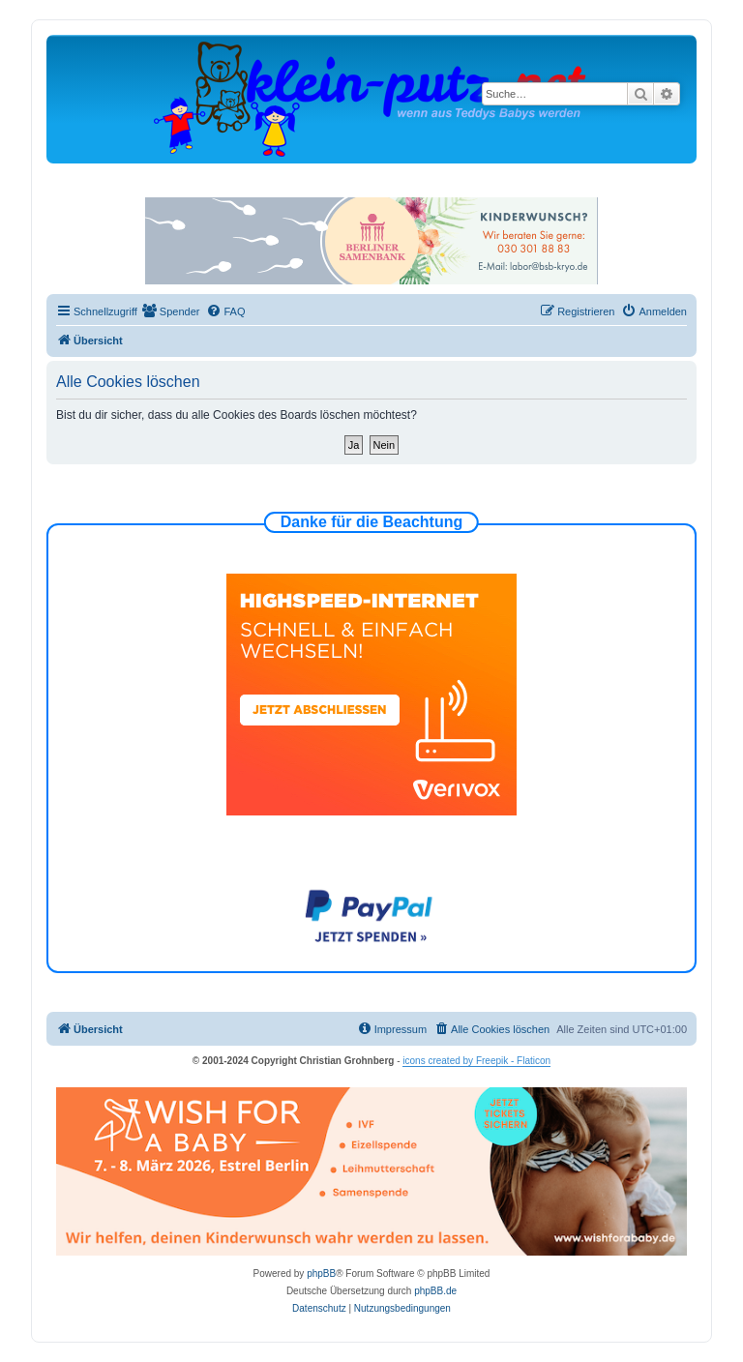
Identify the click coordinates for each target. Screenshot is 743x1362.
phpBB (321, 1273)
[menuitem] (171, 311)
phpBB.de (435, 1291)
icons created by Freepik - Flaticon (476, 1060)
